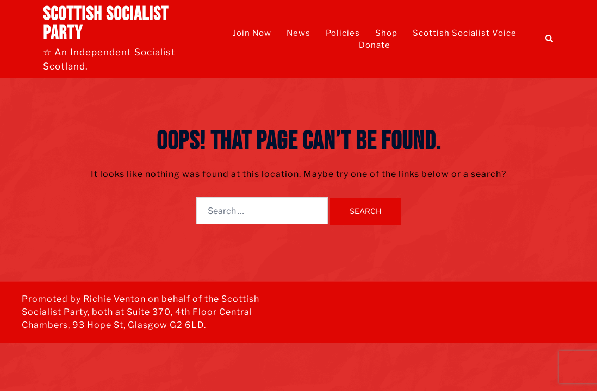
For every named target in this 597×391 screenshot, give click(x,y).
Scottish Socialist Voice (465, 33)
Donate (374, 45)
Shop (386, 33)
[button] (549, 39)
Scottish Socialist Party (106, 24)
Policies (343, 33)
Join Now (252, 33)
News (298, 33)
